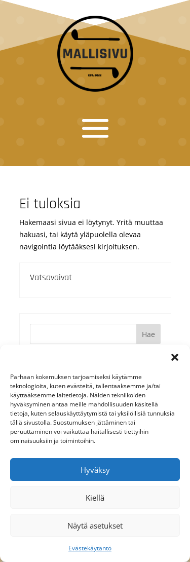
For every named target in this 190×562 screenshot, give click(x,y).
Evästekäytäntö (89, 548)
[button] (175, 357)
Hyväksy (95, 470)
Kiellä (95, 498)
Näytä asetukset (95, 525)
